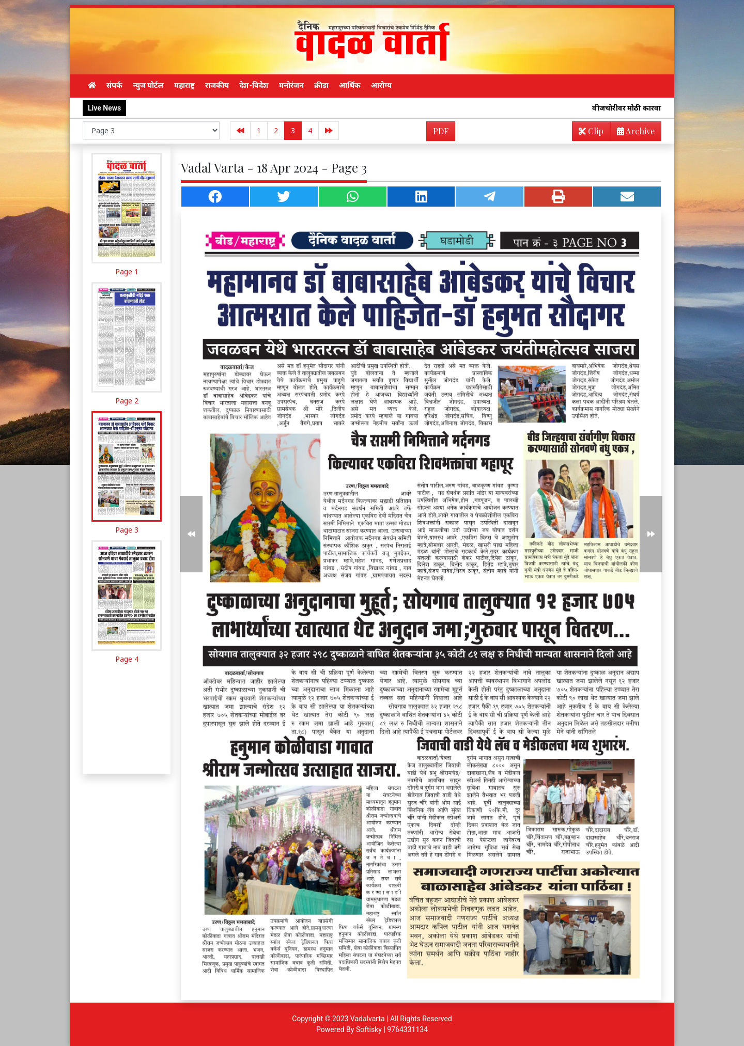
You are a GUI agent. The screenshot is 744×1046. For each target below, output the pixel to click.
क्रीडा (321, 85)
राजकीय (217, 85)
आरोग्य (381, 85)
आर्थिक (350, 85)
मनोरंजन (291, 85)
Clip (591, 131)
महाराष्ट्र (184, 85)
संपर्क (114, 85)
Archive (633, 133)
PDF (440, 131)
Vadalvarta (367, 1018)
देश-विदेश (254, 85)
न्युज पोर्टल (148, 85)
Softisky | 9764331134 (392, 1029)
